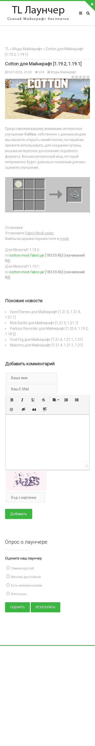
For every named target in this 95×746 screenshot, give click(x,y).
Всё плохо (18, 594)
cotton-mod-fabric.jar (27, 255)
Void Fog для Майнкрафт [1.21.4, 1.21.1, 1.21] (46, 340)
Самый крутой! (22, 568)
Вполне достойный (25, 577)
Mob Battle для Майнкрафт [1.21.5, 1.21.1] (44, 323)
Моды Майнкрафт (63, 72)
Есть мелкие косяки (26, 585)
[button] (11, 400)
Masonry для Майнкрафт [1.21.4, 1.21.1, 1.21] (46, 345)
